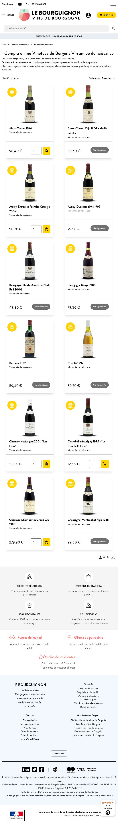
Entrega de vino (29, 720)
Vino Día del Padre (30, 739)
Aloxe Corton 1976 (20, 128)
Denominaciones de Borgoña (88, 731)
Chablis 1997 (75, 363)
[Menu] (113, 801)
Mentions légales (88, 699)
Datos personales (88, 707)
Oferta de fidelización (88, 688)
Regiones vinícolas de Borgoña (88, 728)
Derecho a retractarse (88, 696)
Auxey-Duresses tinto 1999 (84, 206)
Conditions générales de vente (88, 703)
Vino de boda (29, 728)
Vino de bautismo (29, 731)
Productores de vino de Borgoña (88, 735)
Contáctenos (59, 753)
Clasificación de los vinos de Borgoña (88, 720)
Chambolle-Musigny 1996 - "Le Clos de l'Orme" (86, 443)
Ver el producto (99, 150)
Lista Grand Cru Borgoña (88, 724)
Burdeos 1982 (17, 363)
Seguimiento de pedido (88, 692)
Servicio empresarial (29, 724)
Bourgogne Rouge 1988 (81, 285)
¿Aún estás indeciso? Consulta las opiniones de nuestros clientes (59, 665)
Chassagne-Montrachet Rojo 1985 (88, 519)
